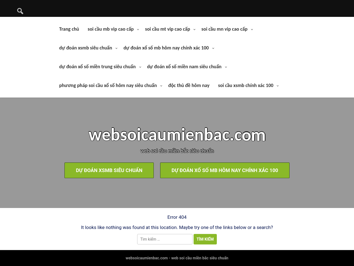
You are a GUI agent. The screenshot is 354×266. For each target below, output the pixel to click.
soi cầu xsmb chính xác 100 (245, 85)
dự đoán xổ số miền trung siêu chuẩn (97, 67)
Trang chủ (69, 29)
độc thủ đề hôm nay (188, 85)
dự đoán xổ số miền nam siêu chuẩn (184, 67)
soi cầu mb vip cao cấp (111, 29)
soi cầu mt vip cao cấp (167, 29)
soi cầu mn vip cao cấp (224, 29)
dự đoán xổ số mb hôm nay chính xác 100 (166, 48)
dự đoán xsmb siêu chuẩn (85, 48)
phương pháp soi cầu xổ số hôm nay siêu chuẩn (108, 85)
